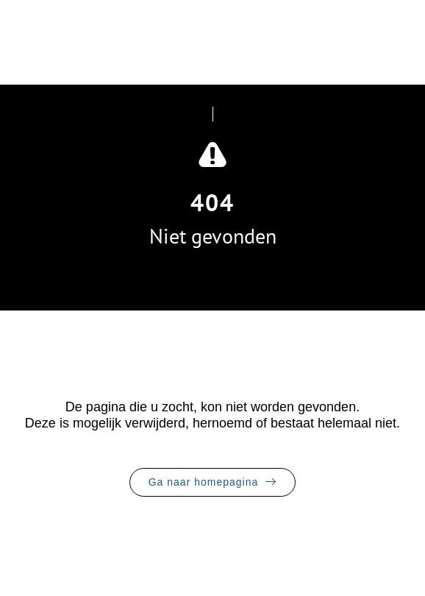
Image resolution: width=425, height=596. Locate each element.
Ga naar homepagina (204, 482)
